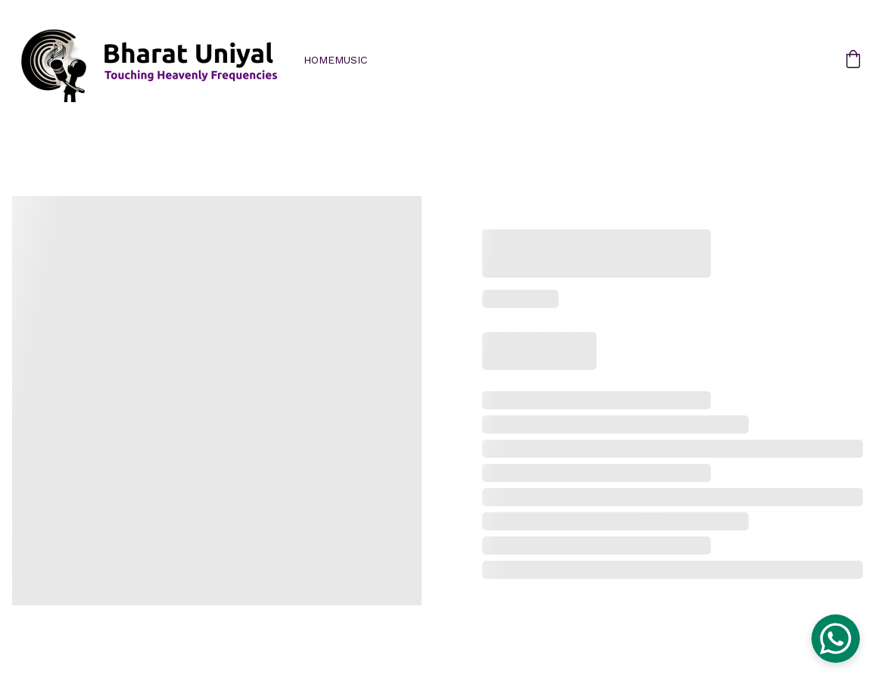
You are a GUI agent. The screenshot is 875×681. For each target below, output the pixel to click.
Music (351, 60)
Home (319, 60)
